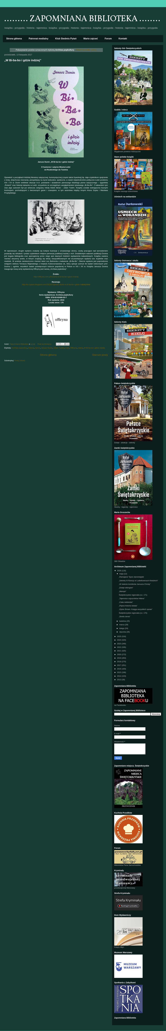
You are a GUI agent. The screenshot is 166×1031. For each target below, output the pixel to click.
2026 (119, 571)
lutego (122, 628)
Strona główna (14, 38)
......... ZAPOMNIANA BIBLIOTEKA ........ (82, 19)
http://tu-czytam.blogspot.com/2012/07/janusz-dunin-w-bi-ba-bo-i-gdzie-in (56, 284)
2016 (119, 669)
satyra (80, 348)
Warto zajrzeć (90, 38)
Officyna (73, 348)
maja (121, 574)
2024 (119, 640)
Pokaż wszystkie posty (86, 50)
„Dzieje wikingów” (126, 588)
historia (31, 348)
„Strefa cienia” (124, 616)
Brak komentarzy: (44, 344)
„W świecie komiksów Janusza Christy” (135, 584)
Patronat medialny (38, 38)
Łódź (67, 348)
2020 (119, 654)
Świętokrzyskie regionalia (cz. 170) (133, 613)
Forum (108, 38)
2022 (119, 647)
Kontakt (123, 38)
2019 (119, 658)
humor (37, 348)
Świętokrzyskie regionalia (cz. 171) (133, 595)
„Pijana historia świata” (128, 606)
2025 (119, 636)
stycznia (123, 632)
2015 (119, 672)
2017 (119, 665)
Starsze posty (100, 354)
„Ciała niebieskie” (126, 602)
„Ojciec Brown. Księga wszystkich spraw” (135, 609)
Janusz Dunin (46, 348)
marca (122, 625)
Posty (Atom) (19, 360)
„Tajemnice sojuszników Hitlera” (132, 598)
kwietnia (123, 621)
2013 (119, 680)
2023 (119, 644)
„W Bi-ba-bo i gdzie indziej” (22, 60)
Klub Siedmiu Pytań (65, 38)
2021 (119, 651)
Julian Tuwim (58, 348)
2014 (119, 676)
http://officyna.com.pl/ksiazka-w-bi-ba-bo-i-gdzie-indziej (56, 277)
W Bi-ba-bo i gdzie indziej (94, 348)
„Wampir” (122, 591)
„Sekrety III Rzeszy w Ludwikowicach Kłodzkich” (138, 581)
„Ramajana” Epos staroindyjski (131, 577)
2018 (119, 661)
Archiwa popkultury (19, 348)
